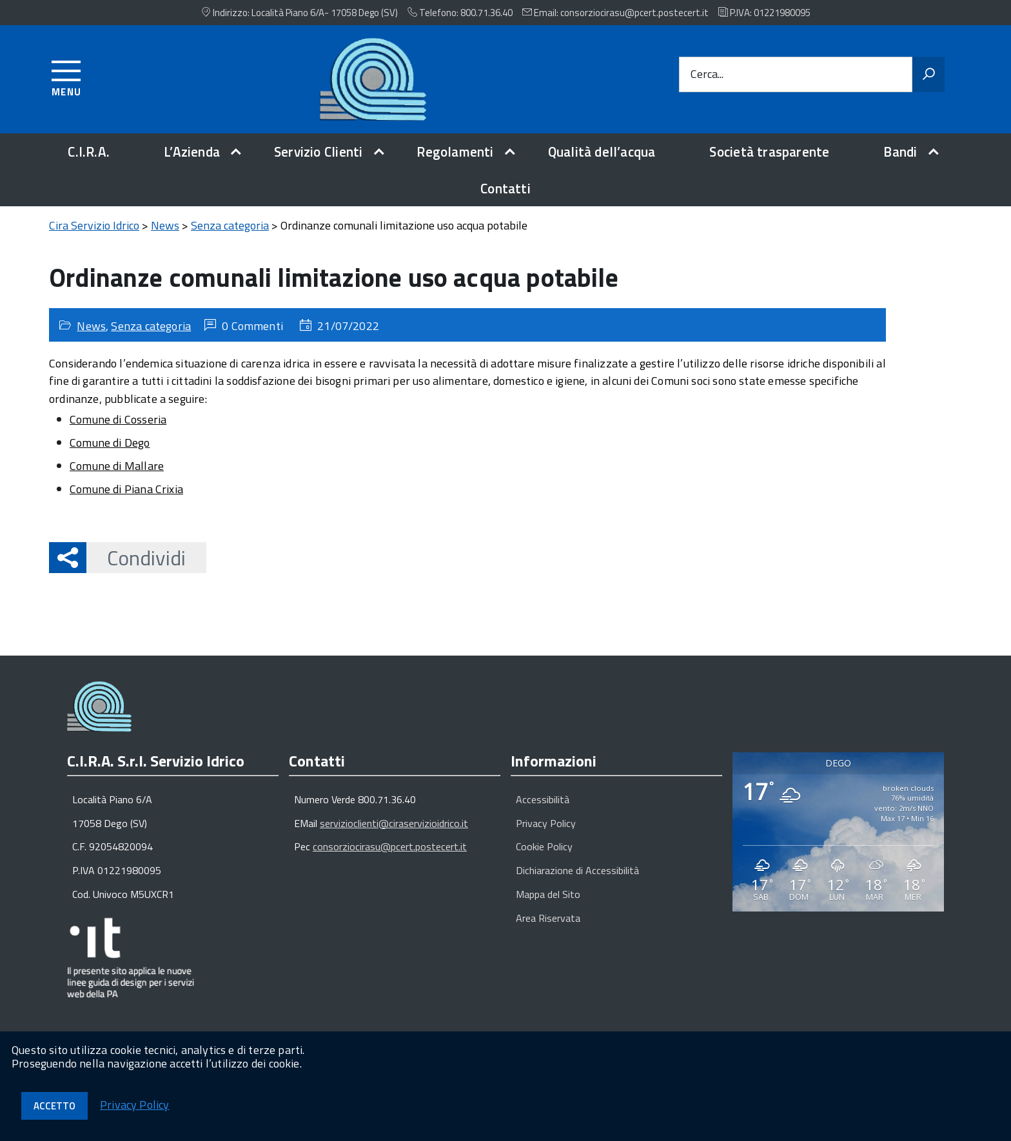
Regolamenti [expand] (455, 151)
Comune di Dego (110, 442)
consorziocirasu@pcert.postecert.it (390, 846)
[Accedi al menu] (67, 76)
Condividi (136, 557)
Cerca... (707, 74)
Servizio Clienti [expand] (318, 151)
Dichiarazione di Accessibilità (577, 870)
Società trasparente (769, 151)
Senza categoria (151, 326)
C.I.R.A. (89, 151)
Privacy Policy (546, 823)
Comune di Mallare (117, 465)
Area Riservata (548, 918)
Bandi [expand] (900, 151)
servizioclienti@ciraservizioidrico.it (394, 823)
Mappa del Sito (548, 894)
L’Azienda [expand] (192, 151)
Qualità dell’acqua (602, 151)
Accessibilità (542, 799)
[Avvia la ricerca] (928, 75)
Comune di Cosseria (118, 419)
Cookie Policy (544, 846)
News (91, 326)
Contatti (505, 188)
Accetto (54, 1105)
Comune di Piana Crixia (126, 489)
